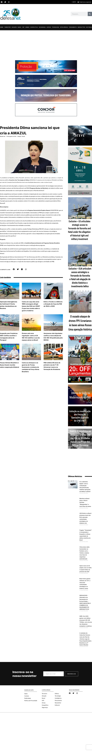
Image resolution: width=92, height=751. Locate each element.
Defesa (49, 27)
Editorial (89, 27)
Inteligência (64, 27)
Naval (19, 27)
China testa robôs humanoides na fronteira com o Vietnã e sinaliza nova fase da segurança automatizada (84, 552)
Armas (27, 27)
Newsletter (81, 27)
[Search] (90, 14)
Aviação (14, 27)
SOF (23, 27)
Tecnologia (55, 27)
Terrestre (7, 27)
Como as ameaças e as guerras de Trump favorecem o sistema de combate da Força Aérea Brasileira (30, 367)
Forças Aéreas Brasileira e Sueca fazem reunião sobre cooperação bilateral (9, 365)
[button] (14, 269)
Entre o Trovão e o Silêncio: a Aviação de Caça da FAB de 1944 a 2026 (53, 304)
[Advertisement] (46, 43)
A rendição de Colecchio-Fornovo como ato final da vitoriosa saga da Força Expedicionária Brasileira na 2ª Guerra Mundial (85, 638)
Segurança (42, 27)
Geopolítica (34, 27)
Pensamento (73, 27)
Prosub (23, 136)
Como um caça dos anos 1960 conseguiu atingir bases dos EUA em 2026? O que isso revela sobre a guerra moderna (31, 306)
